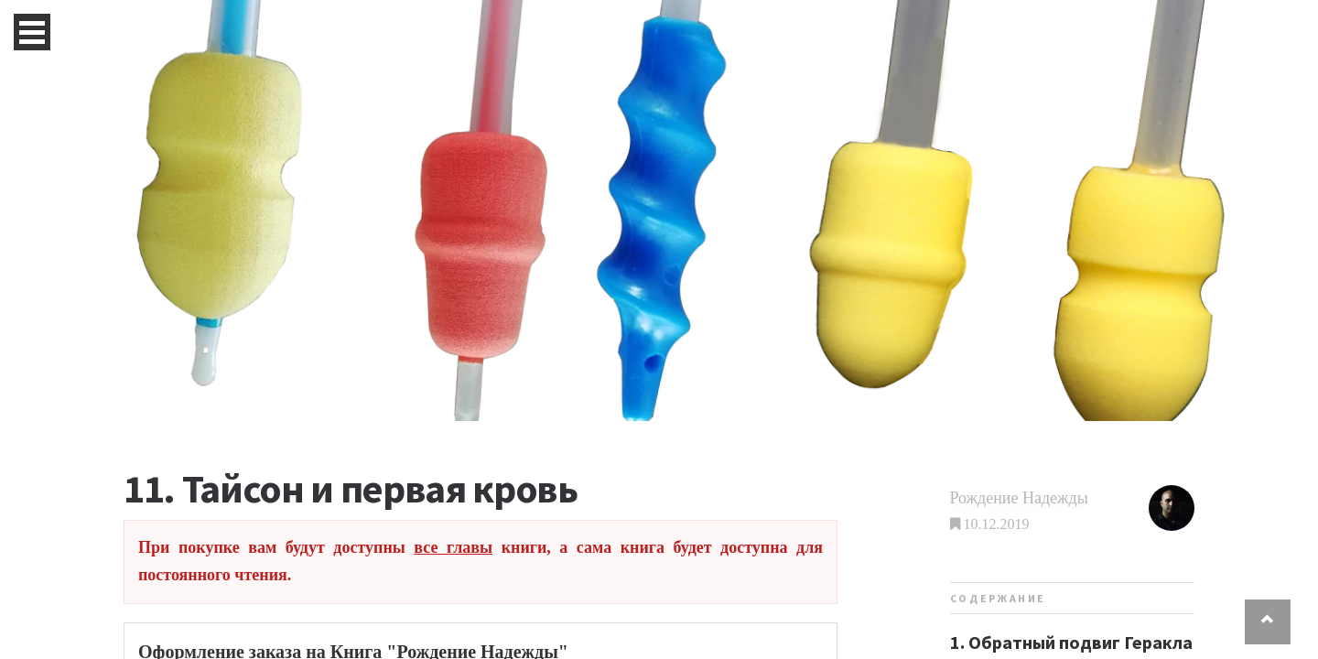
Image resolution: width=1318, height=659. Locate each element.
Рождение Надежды (1019, 498)
